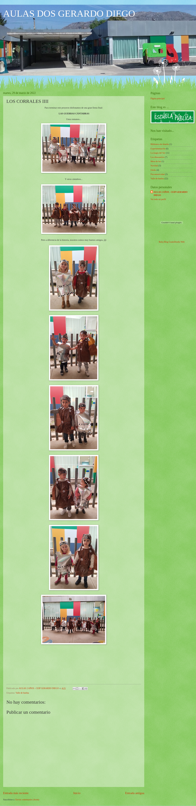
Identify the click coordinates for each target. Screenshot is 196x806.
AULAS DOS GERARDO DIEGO (69, 13)
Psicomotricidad (158, 174)
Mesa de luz (156, 161)
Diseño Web (179, 242)
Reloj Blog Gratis (166, 242)
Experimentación (158, 148)
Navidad (154, 165)
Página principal (158, 98)
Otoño (153, 170)
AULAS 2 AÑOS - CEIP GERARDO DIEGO (171, 193)
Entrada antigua (134, 793)
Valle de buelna (22, 693)
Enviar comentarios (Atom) (27, 799)
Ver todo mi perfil (158, 199)
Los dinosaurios (157, 157)
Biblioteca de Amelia (160, 144)
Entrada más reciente (16, 793)
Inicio (76, 793)
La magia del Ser (158, 153)
